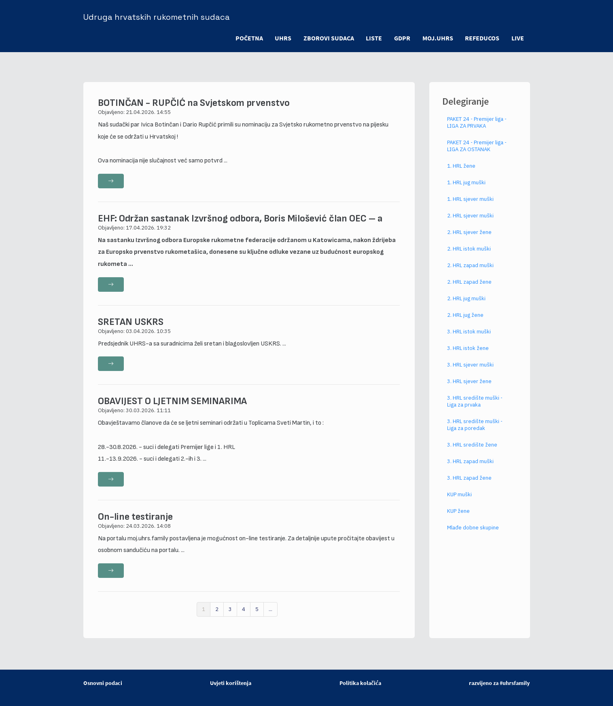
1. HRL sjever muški (470, 203)
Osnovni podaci (102, 683)
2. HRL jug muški (466, 303)
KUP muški (459, 499)
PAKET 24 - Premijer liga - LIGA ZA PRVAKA (477, 127)
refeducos (482, 38)
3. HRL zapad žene (469, 482)
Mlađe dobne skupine (473, 532)
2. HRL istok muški (469, 253)
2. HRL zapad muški (470, 270)
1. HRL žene (461, 170)
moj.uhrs (437, 38)
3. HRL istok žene (468, 353)
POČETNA (248, 38)
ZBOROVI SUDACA (328, 38)
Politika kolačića (360, 683)
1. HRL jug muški (466, 187)
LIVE (517, 38)
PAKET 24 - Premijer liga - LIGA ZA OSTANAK (477, 151)
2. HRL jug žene (465, 319)
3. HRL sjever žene (469, 386)
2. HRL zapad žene (469, 286)
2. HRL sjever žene (469, 237)
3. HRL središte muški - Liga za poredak (475, 429)
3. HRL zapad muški (470, 466)
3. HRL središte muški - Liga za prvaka (475, 406)
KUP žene (458, 515)
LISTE (373, 38)
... (270, 614)
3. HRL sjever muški (470, 369)
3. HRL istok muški (469, 336)
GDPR (402, 38)
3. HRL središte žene (472, 449)
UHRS (282, 38)
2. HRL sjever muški (470, 220)
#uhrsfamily (515, 683)
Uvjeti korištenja (230, 683)
